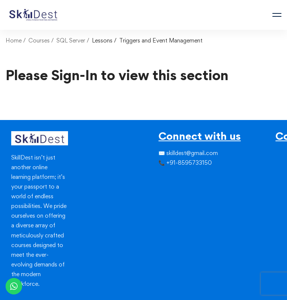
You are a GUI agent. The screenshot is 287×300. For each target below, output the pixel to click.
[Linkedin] (176, 178)
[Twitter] (164, 178)
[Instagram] (170, 178)
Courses (39, 40)
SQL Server (70, 40)
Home (14, 40)
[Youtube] (176, 192)
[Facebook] (158, 178)
